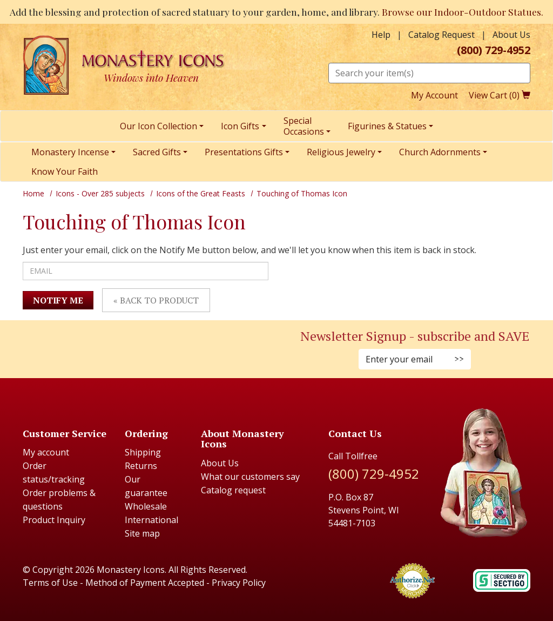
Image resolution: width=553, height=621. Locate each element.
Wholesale (146, 506)
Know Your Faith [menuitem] (64, 171)
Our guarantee (146, 486)
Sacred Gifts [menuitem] (157, 152)
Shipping (143, 452)
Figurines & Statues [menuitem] (387, 126)
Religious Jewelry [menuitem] (341, 152)
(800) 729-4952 (493, 50)
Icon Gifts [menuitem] (240, 126)
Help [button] (381, 35)
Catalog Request (441, 35)
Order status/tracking (54, 472)
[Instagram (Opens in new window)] (133, 347)
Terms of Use (50, 583)
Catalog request (233, 490)
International (151, 520)
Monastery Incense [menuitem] (70, 152)
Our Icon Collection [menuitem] (158, 126)
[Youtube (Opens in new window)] (149, 347)
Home (33, 193)
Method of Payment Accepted (144, 583)
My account (46, 452)
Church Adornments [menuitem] (440, 152)
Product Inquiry (54, 520)
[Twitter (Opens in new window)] (143, 347)
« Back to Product (156, 300)
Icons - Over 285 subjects (100, 193)
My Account (434, 95)
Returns (141, 466)
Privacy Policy (239, 583)
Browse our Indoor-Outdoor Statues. (462, 11)
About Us (511, 35)
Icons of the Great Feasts (200, 193)
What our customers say (250, 477)
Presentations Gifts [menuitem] (244, 152)
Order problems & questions (59, 499)
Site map (142, 533)
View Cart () (499, 95)
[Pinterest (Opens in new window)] (138, 347)
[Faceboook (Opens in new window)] (127, 347)
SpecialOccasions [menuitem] (304, 126)
